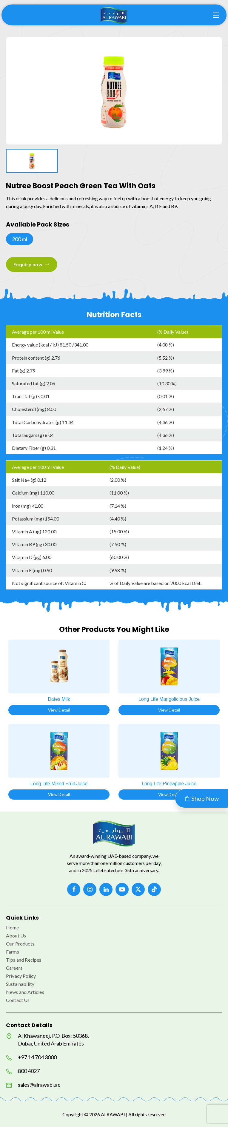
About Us (16, 935)
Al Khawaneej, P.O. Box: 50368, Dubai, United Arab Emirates (47, 1039)
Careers (14, 968)
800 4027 (23, 1071)
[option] (114, 90)
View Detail (59, 709)
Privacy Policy (21, 976)
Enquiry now (31, 264)
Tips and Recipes (23, 960)
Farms (12, 951)
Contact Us (18, 1000)
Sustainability (20, 984)
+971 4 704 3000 (31, 1057)
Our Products (20, 943)
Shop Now (201, 798)
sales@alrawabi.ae (33, 1084)
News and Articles (25, 992)
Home (12, 927)
